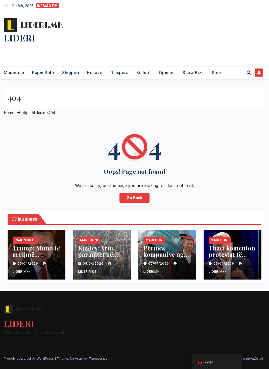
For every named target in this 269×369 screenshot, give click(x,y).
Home (9, 112)
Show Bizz (193, 72)
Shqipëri (70, 72)
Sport (217, 72)
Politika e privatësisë (247, 358)
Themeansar (99, 358)
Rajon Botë (43, 72)
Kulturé (143, 72)
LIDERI (19, 38)
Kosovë (94, 72)
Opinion (167, 72)
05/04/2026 (28, 263)
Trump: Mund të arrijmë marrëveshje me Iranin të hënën (36, 257)
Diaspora (119, 72)
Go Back (134, 197)
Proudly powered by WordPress (29, 358)
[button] (249, 72)
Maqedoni (14, 72)
